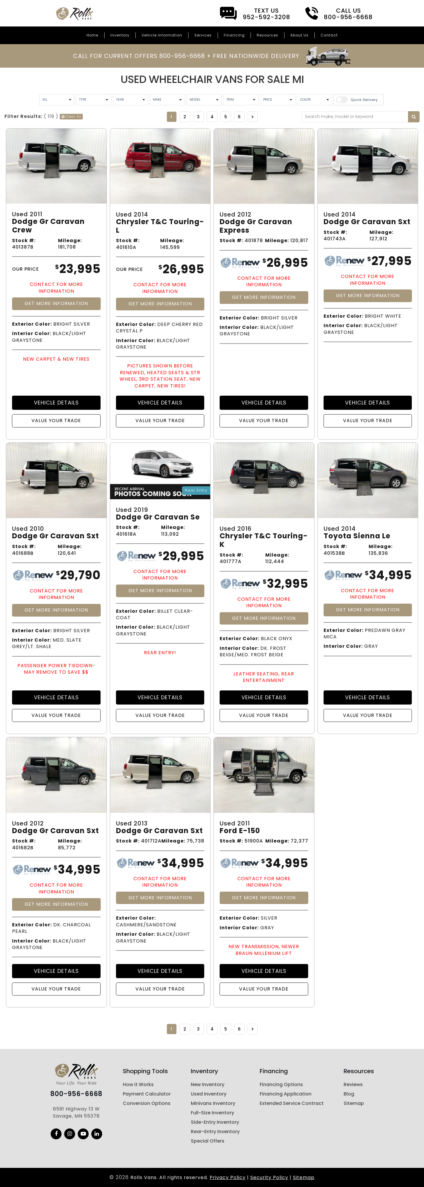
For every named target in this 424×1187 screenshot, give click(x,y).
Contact (329, 35)
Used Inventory (208, 1094)
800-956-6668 (76, 1094)
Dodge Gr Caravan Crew (48, 225)
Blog (349, 1094)
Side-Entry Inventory (215, 1122)
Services (203, 35)
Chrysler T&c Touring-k (264, 540)
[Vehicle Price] (277, 99)
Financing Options (281, 1084)
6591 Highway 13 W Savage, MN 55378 (76, 1112)
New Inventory (207, 1084)
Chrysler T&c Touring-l (160, 226)
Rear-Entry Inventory (215, 1131)
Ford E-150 (240, 831)
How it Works (138, 1084)
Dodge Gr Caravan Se (158, 517)
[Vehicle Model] (204, 99)
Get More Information (56, 303)
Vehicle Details (56, 402)
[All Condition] (56, 99)
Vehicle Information (162, 35)
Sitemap (354, 1103)
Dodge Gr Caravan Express (256, 226)
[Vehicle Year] (130, 99)
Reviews (353, 1084)
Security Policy (269, 1177)
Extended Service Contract (292, 1103)
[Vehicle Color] (314, 99)
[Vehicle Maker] (167, 99)
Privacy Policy (228, 1177)
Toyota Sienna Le (357, 536)
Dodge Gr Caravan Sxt (367, 222)
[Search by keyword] (414, 116)
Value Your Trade (56, 420)
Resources (267, 35)
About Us (299, 35)
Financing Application (286, 1094)
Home (92, 35)
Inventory (120, 35)
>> (253, 116)
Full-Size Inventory (212, 1112)
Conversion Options (146, 1103)
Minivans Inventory (213, 1103)
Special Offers (207, 1141)
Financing (234, 35)
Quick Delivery (364, 99)
